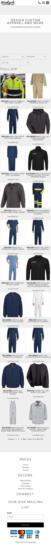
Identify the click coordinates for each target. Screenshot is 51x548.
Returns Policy (25, 481)
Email (9, 513)
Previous (11, 439)
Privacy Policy (25, 486)
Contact (26, 470)
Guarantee (25, 483)
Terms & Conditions (25, 489)
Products (25, 467)
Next (24, 439)
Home (25, 465)
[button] (43, 2)
